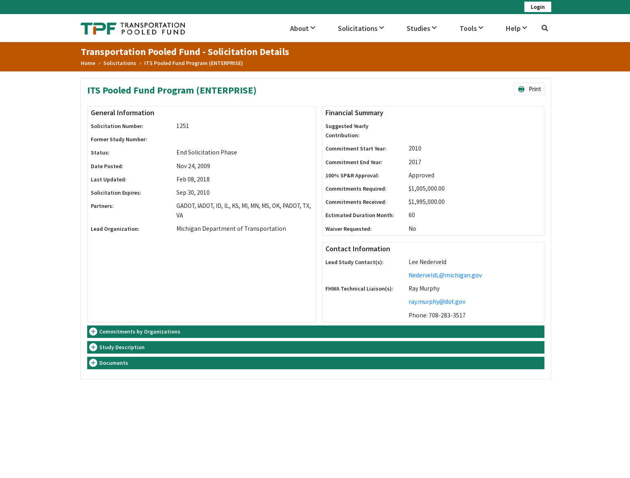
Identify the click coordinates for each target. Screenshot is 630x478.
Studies (422, 28)
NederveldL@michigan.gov (445, 275)
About (302, 28)
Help (516, 28)
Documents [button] (113, 362)
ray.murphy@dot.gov (437, 301)
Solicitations (361, 28)
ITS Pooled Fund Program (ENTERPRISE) (193, 63)
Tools (471, 28)
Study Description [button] (122, 347)
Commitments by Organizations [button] (139, 331)
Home (88, 63)
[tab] (315, 331)
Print (529, 89)
